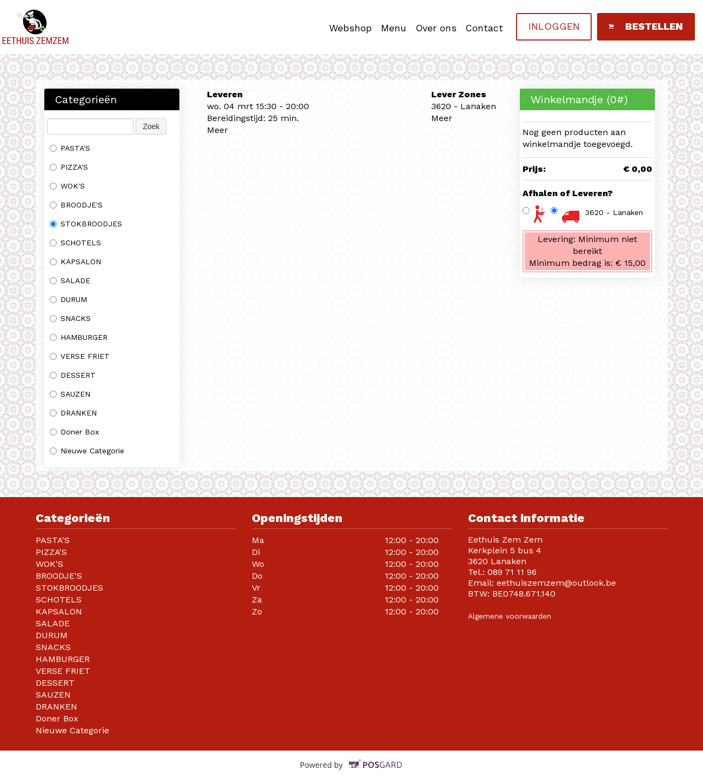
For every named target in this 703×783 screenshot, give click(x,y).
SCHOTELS (75, 242)
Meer (217, 130)
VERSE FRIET (80, 356)
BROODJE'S (76, 204)
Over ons (436, 28)
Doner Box (76, 431)
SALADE (70, 280)
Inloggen (554, 26)
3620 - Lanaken (614, 212)
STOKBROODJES (86, 223)
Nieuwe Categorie (87, 450)
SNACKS (70, 318)
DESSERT (73, 375)
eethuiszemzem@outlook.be (556, 583)
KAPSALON (75, 261)
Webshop (350, 28)
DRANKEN (73, 413)
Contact (484, 28)
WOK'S (67, 186)
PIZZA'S (69, 167)
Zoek (151, 126)
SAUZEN (70, 394)
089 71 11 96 (512, 572)
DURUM (68, 299)
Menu (393, 28)
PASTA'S (70, 148)
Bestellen (645, 26)
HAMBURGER (79, 337)
